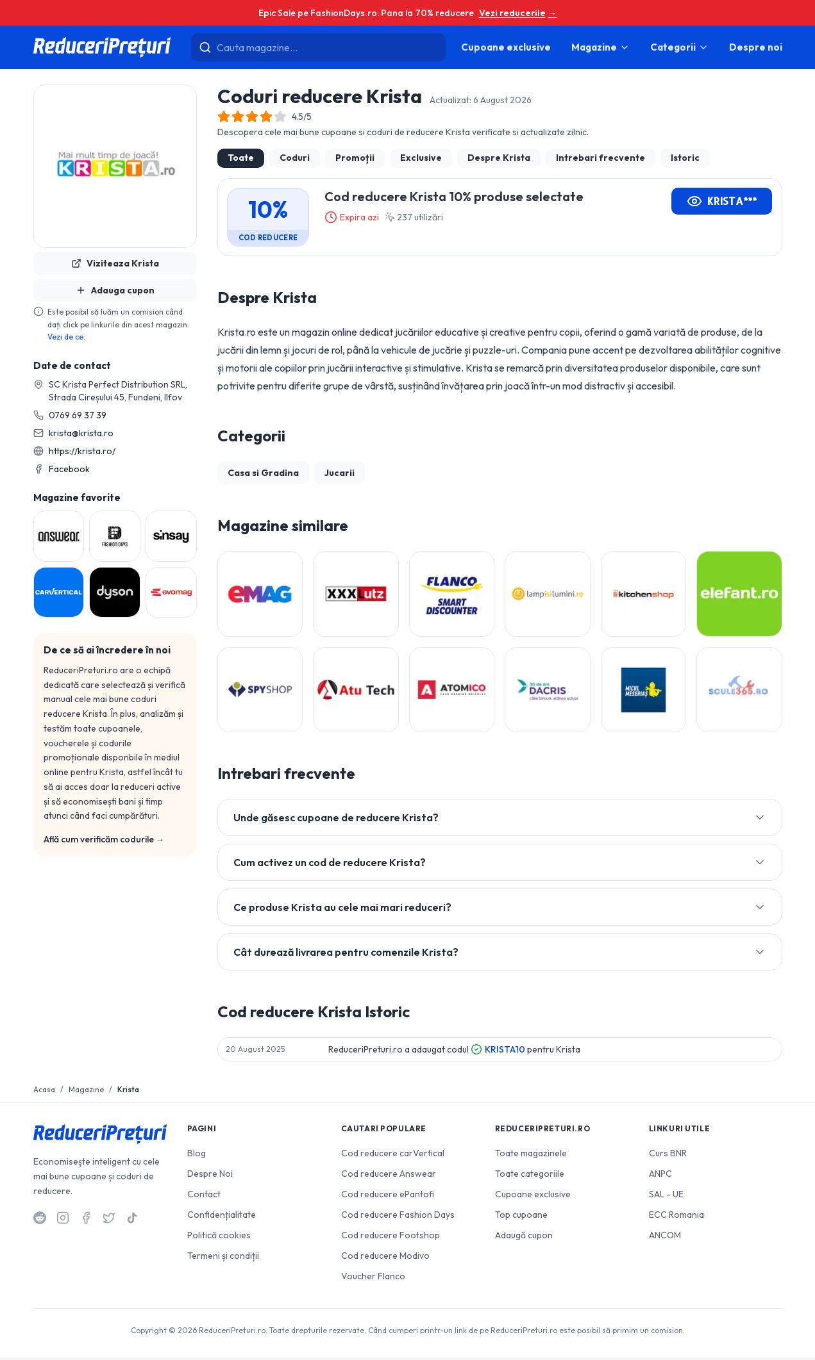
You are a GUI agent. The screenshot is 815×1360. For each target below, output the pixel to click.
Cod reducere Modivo (385, 1258)
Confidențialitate (221, 1217)
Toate (241, 157)
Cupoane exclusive (506, 47)
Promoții (354, 157)
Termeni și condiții (223, 1258)
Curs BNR (668, 1155)
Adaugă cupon (524, 1237)
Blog (196, 1155)
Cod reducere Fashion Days (398, 1217)
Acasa (44, 1092)
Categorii (679, 47)
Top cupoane (521, 1217)
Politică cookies (219, 1237)
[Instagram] (62, 1219)
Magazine (600, 47)
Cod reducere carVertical (392, 1155)
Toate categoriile (529, 1176)
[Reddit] (39, 1219)
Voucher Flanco (373, 1278)
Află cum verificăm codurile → (104, 839)
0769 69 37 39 (77, 415)
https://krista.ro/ (82, 451)
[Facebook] (86, 1219)
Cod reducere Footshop (390, 1237)
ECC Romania (676, 1217)
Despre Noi (210, 1176)
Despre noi (755, 47)
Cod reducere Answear (388, 1176)
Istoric (685, 157)
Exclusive (421, 157)
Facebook (69, 469)
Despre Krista (498, 157)
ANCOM (665, 1237)
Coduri (295, 157)
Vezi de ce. (66, 336)
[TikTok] (132, 1219)
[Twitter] (109, 1219)
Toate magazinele (531, 1155)
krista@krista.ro (81, 433)
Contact (204, 1196)
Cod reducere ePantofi (387, 1196)
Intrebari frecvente (600, 157)
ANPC (660, 1176)
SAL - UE (666, 1196)
